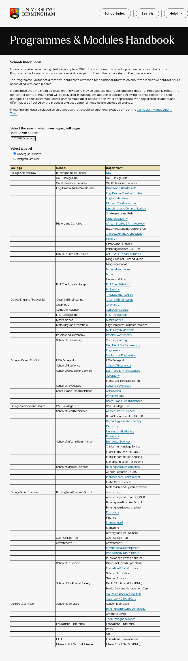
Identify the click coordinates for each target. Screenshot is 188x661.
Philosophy (113, 289)
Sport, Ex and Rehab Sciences (124, 401)
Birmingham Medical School (123, 467)
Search (147, 13)
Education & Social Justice (122, 568)
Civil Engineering (116, 340)
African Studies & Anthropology (125, 223)
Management (114, 522)
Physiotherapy (115, 396)
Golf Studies (113, 391)
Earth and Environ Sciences (123, 371)
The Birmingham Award (120, 619)
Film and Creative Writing (121, 203)
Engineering (113, 350)
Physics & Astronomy (119, 335)
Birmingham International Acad (125, 609)
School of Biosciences (118, 365)
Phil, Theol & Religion (118, 284)
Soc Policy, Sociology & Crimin (123, 594)
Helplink (176, 13)
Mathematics (114, 320)
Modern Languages (118, 269)
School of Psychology (118, 386)
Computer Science (117, 310)
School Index (114, 13)
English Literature (117, 198)
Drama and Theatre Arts (121, 188)
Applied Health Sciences (120, 411)
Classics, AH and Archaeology (124, 234)
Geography (113, 375)
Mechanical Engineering (121, 355)
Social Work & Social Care (121, 598)
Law (108, 173)
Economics (112, 512)
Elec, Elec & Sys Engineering (123, 345)
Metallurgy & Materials (120, 330)
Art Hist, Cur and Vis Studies (123, 254)
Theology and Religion (119, 295)
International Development (122, 548)
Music (110, 274)
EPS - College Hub (116, 315)
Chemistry (112, 305)
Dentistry (112, 426)
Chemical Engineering (119, 299)
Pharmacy (112, 436)
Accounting (113, 492)
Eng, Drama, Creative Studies (124, 193)
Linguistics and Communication (126, 208)
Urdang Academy (117, 218)
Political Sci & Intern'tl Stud (122, 553)
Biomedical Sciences (118, 441)
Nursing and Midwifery (120, 431)
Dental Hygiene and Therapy (123, 421)
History (110, 239)
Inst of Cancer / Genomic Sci (123, 477)
